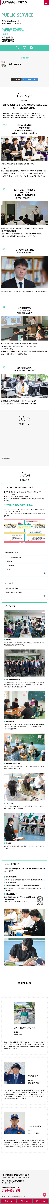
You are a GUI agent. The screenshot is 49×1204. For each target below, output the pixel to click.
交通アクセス (5, 1197)
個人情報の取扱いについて (18, 1197)
